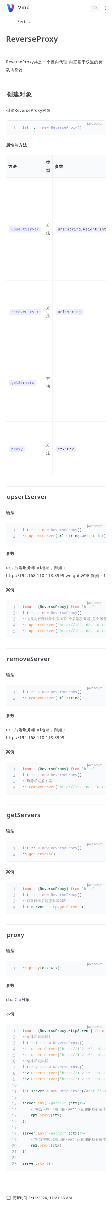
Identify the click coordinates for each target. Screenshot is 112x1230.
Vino (24, 7)
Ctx (18, 999)
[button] (11, 22)
